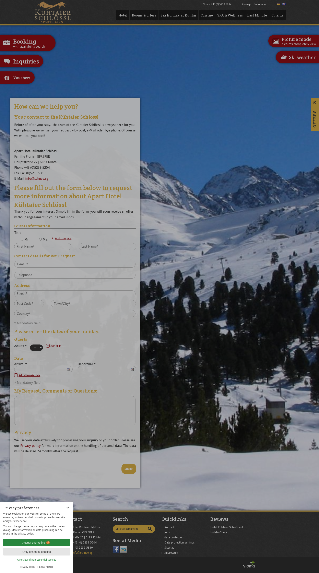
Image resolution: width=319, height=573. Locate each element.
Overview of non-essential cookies (36, 559)
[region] (36, 524)
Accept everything (36, 542)
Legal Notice (46, 567)
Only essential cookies (36, 551)
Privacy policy (27, 567)
